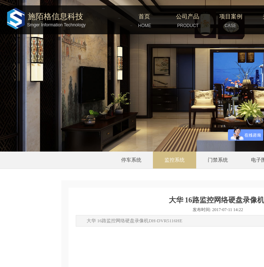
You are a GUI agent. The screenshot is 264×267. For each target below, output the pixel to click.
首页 (144, 16)
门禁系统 (218, 160)
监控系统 (174, 160)
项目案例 (230, 16)
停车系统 (131, 160)
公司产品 (187, 16)
